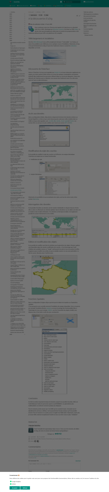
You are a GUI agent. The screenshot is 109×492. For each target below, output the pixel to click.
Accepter (14, 488)
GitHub (14, 484)
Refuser (25, 488)
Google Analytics (16, 481)
